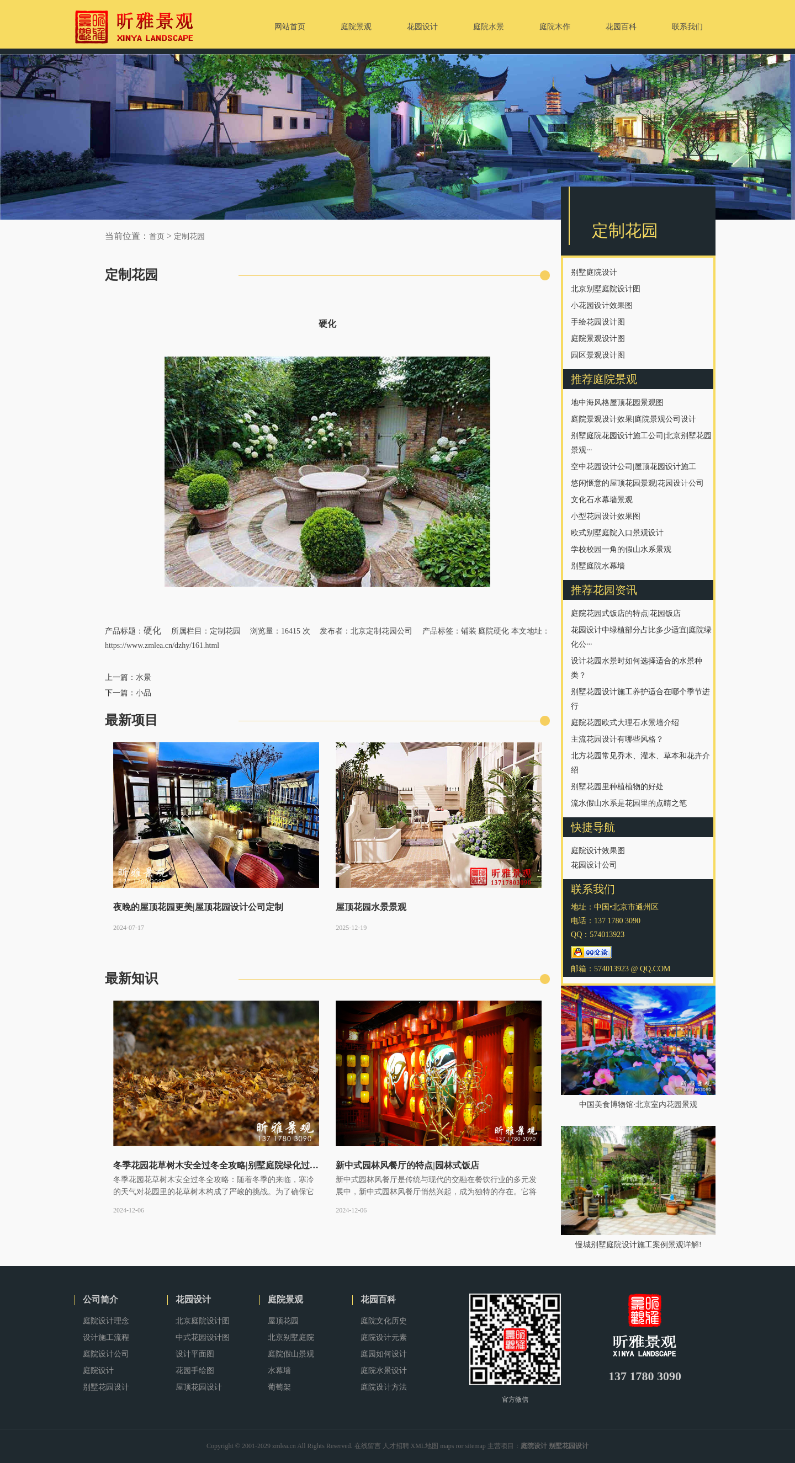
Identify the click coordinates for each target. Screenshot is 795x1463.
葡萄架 (279, 1387)
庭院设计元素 (384, 1337)
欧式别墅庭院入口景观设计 (617, 533)
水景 (143, 677)
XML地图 (425, 1446)
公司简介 (100, 1299)
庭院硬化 (493, 631)
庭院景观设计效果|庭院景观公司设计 (633, 419)
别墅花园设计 (106, 1387)
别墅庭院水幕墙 (598, 566)
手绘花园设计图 (598, 322)
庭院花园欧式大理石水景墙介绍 (625, 723)
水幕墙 (279, 1370)
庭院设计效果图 (598, 851)
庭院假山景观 (291, 1354)
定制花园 (189, 236)
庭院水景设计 (384, 1370)
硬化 (152, 630)
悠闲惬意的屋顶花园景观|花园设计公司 (637, 483)
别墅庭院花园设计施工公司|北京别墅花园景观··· (641, 443)
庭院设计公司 (106, 1354)
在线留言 (367, 1446)
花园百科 (378, 1299)
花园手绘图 (195, 1370)
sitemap (475, 1446)
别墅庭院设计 (594, 272)
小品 (143, 693)
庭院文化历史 (384, 1321)
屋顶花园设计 (199, 1387)
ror (460, 1446)
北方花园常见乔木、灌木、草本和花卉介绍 (640, 763)
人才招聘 (396, 1446)
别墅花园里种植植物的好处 (617, 787)
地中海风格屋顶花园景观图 (617, 402)
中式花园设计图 (203, 1337)
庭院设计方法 (384, 1387)
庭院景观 (285, 1299)
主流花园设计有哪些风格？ (617, 739)
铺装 (468, 631)
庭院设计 (98, 1370)
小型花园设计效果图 (605, 516)
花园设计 (193, 1299)
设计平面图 (195, 1354)
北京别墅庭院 (291, 1337)
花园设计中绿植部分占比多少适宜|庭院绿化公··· (641, 637)
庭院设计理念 (106, 1321)
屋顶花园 (283, 1321)
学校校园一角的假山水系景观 (621, 549)
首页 (157, 236)
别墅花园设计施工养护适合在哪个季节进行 (640, 699)
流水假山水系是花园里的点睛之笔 (629, 803)
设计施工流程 (106, 1337)
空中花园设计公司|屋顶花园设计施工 (633, 466)
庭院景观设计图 (598, 338)
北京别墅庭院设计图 (605, 289)
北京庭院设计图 (203, 1321)
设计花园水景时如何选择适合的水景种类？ (636, 668)
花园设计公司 (594, 865)
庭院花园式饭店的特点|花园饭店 (626, 613)
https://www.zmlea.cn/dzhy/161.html (162, 645)
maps (447, 1446)
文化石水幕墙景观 (602, 500)
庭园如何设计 (384, 1354)
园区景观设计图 (598, 355)
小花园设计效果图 (602, 305)
